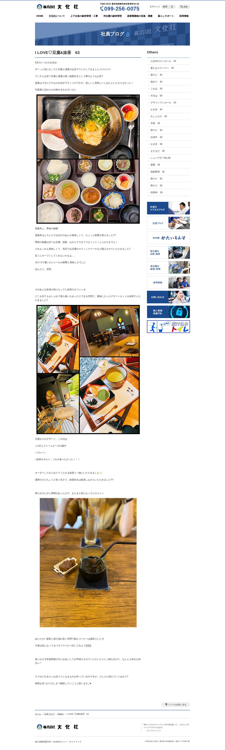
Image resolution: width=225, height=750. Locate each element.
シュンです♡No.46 (160, 158)
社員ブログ (49, 714)
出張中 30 (156, 137)
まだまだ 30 (158, 151)
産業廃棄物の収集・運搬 (139, 16)
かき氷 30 (156, 109)
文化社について (57, 16)
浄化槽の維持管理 (112, 16)
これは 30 (156, 88)
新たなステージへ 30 (162, 68)
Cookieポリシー (60, 742)
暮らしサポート (166, 16)
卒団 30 (155, 123)
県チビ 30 (156, 75)
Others (152, 52)
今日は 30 (156, 95)
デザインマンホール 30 (163, 102)
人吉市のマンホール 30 (163, 61)
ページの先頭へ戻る (177, 704)
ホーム (38, 714)
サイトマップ (75, 742)
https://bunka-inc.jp (153, 731)
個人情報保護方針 (43, 742)
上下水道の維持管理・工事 (84, 16)
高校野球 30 (158, 172)
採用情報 (184, 16)
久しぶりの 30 (159, 116)
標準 (165, 6)
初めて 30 (156, 82)
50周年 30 (157, 192)
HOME (39, 16)
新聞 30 (155, 165)
